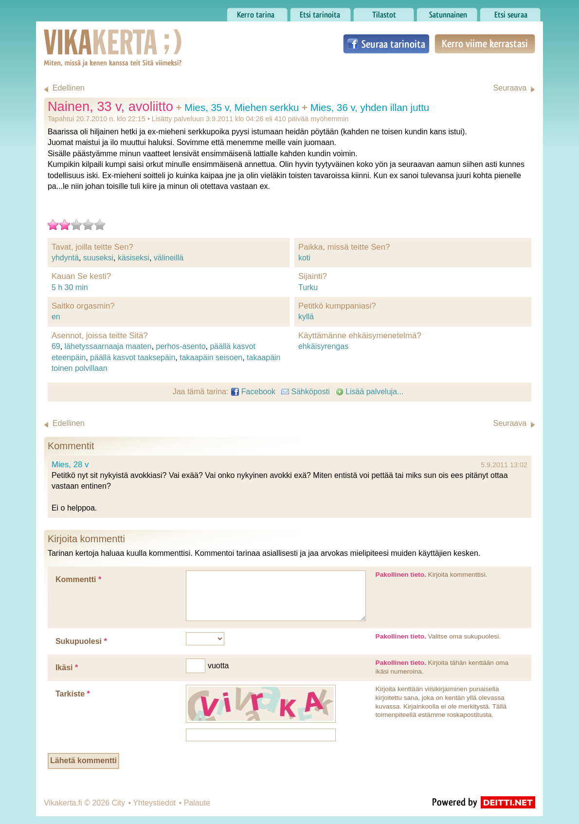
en (56, 316)
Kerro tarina (257, 12)
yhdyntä (65, 258)
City (118, 803)
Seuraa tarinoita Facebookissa (386, 44)
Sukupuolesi (81, 641)
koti (304, 258)
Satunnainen (446, 12)
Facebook (253, 391)
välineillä (168, 258)
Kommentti (78, 579)
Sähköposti (305, 391)
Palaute (197, 803)
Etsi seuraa (510, 12)
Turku (308, 287)
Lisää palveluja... (370, 391)
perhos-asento (180, 346)
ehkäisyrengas (323, 346)
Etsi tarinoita (320, 12)
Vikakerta (88, 38)
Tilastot (383, 12)
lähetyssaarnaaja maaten (108, 346)
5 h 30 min (70, 287)
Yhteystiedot (154, 803)
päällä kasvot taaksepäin (132, 357)
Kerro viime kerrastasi (484, 44)
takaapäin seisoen (211, 357)
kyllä (306, 316)
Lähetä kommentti (83, 760)
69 (56, 346)
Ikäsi (66, 667)
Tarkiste (72, 694)
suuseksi (98, 258)
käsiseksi (133, 258)
